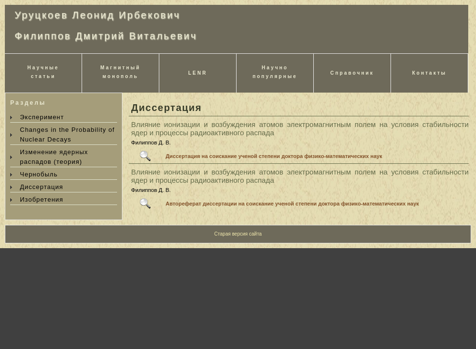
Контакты (429, 73)
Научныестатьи (43, 72)
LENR (197, 73)
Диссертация (41, 186)
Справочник (352, 73)
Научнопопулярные (275, 72)
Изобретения (41, 199)
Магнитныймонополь (121, 72)
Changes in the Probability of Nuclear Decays (67, 134)
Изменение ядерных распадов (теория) (54, 156)
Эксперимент (42, 117)
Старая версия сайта (238, 234)
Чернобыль (39, 174)
